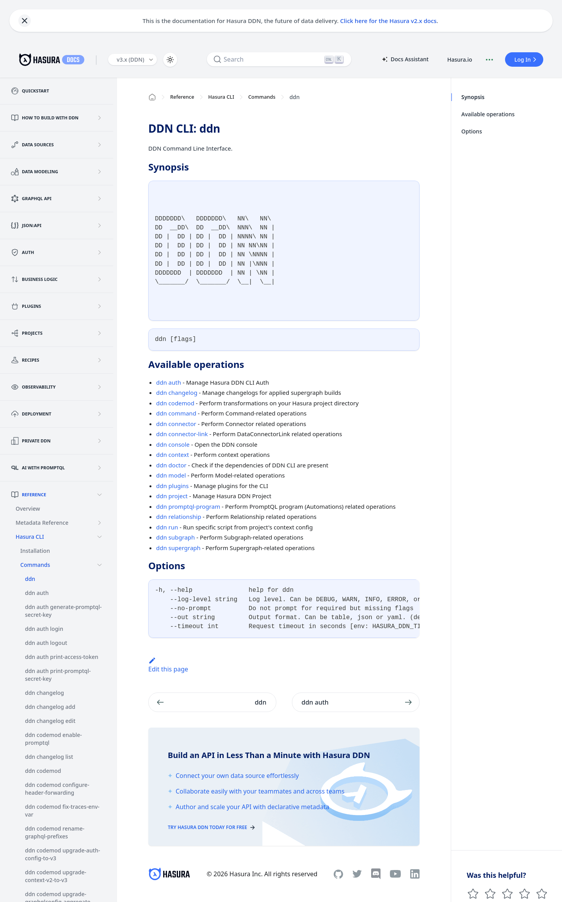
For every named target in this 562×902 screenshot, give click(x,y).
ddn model (171, 475)
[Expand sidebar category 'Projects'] (99, 333)
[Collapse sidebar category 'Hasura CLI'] (99, 537)
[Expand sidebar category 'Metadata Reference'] (99, 523)
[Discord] (376, 873)
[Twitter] (357, 874)
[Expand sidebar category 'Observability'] (99, 387)
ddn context (172, 454)
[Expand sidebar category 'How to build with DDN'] (99, 118)
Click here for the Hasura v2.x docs (388, 21)
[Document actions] (489, 59)
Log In (526, 59)
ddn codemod (175, 403)
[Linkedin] (415, 874)
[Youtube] (395, 874)
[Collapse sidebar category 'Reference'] (99, 495)
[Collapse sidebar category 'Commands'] (99, 565)
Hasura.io (459, 59)
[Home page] (152, 97)
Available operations (487, 114)
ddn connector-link (182, 434)
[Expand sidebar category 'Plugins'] (99, 306)
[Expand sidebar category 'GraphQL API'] (99, 199)
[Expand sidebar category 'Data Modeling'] (99, 172)
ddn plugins (172, 486)
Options (471, 131)
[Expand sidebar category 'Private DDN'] (99, 441)
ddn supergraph (178, 548)
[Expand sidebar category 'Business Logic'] (99, 279)
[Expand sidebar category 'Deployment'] (99, 414)
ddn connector (176, 424)
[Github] (338, 874)
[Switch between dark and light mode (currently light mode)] (170, 60)
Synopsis (472, 97)
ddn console (173, 444)
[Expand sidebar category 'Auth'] (99, 252)
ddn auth (168, 382)
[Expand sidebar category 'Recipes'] (99, 360)
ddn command (176, 413)
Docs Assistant (405, 59)
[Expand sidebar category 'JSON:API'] (99, 225)
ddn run (167, 527)
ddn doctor (171, 465)
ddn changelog (176, 392)
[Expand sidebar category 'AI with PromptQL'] (99, 468)
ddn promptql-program (188, 506)
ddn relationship (178, 516)
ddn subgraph (175, 537)
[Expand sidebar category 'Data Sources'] (99, 145)
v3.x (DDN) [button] (130, 59)
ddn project (172, 496)
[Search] (279, 59)
